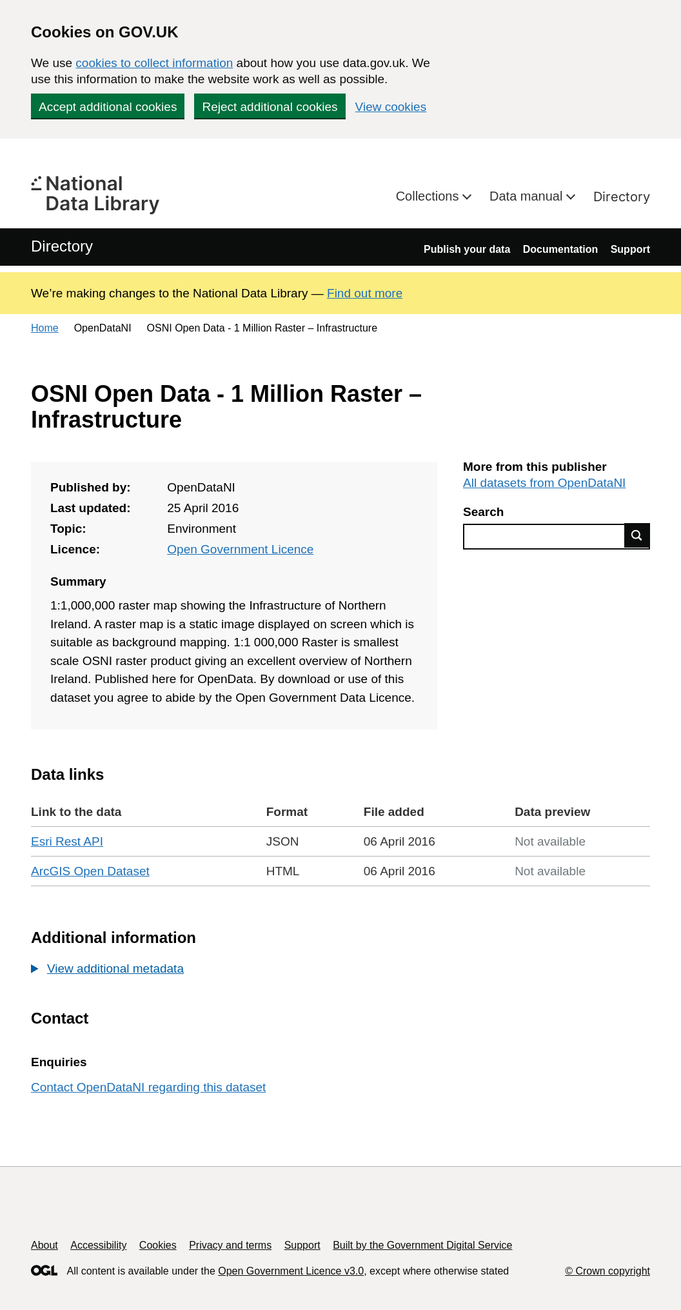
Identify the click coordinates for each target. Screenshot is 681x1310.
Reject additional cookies (269, 107)
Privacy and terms (230, 1245)
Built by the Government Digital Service (422, 1245)
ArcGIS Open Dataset (90, 871)
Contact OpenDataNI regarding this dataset (148, 1087)
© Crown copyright (607, 1270)
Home (45, 328)
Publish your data (467, 249)
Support (630, 249)
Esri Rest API (67, 841)
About (44, 1245)
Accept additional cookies (108, 107)
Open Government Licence (240, 549)
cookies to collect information (154, 63)
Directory (621, 196)
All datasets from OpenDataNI (544, 483)
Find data (637, 535)
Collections (429, 196)
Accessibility (98, 1245)
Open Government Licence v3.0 (291, 1270)
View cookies (391, 107)
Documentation (560, 249)
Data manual (527, 196)
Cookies (158, 1245)
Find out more (364, 293)
